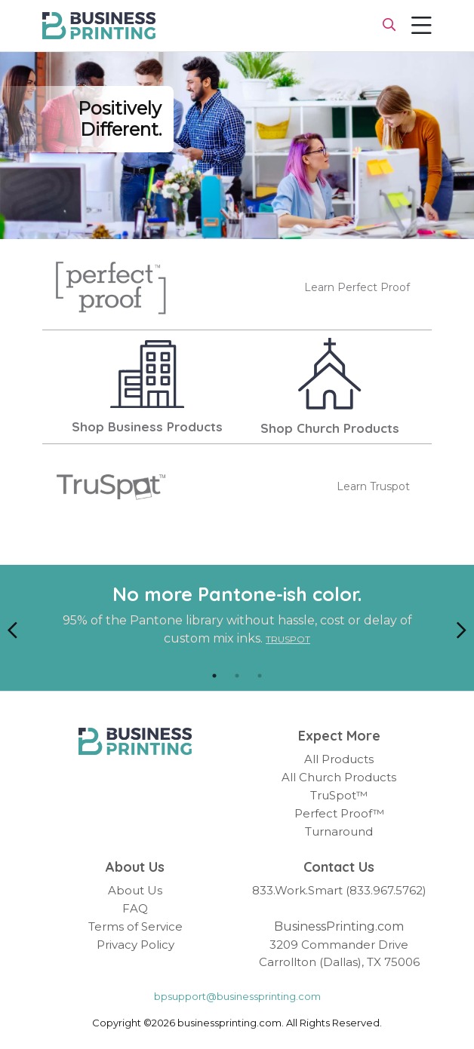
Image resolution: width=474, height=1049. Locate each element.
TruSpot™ (339, 795)
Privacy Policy (135, 944)
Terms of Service (135, 926)
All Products (339, 759)
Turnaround (339, 831)
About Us (135, 890)
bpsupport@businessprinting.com (237, 996)
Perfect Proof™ (339, 813)
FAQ (135, 908)
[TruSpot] (111, 487)
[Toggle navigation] (421, 25)
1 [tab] (214, 675)
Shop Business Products (147, 426)
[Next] (461, 628)
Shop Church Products (329, 428)
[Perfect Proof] (111, 287)
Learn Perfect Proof (357, 287)
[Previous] (12, 628)
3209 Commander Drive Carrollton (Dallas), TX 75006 (339, 953)
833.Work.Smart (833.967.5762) (339, 890)
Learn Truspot (373, 486)
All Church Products (339, 777)
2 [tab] (237, 675)
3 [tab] (259, 675)
